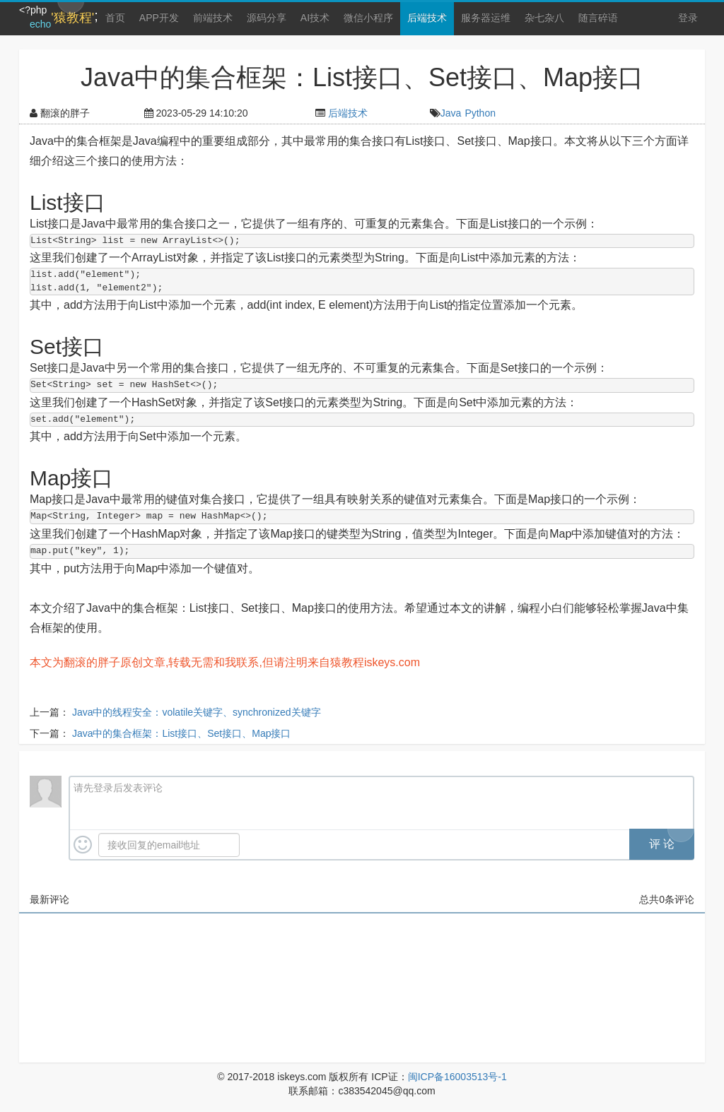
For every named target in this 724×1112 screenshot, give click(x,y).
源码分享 (266, 17)
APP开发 (159, 17)
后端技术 (427, 17)
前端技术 (213, 17)
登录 (688, 17)
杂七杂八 (544, 17)
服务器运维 (485, 17)
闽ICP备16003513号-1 (457, 1076)
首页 (115, 17)
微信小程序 (368, 17)
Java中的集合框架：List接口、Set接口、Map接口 (181, 733)
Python (480, 113)
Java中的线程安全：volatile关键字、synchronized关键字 (196, 712)
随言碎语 (598, 17)
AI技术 (314, 17)
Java (451, 113)
